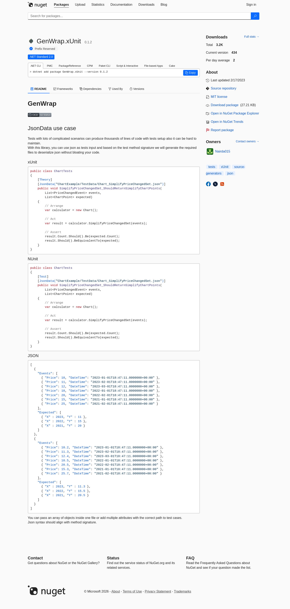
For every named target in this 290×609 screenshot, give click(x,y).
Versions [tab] (137, 89)
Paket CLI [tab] (104, 65)
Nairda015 (222, 151)
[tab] (61, 4)
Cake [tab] (172, 65)
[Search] (255, 16)
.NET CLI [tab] (35, 65)
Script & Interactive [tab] (127, 65)
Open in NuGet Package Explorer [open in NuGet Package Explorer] (235, 113)
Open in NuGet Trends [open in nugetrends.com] (227, 121)
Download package (224, 105)
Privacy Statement (158, 591)
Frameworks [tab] (63, 89)
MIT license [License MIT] (219, 96)
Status (113, 558)
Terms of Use (132, 591)
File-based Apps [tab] (153, 65)
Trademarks (182, 591)
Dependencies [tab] (90, 89)
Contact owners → (247, 141)
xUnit (224, 167)
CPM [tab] (90, 65)
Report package (222, 130)
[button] (190, 73)
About (115, 591)
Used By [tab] (115, 89)
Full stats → (251, 36)
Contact (35, 558)
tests (211, 167)
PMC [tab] (50, 65)
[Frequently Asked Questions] (190, 558)
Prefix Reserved (45, 48)
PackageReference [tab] (70, 65)
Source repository (223, 88)
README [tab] (39, 89)
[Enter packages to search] (139, 16)
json (230, 173)
